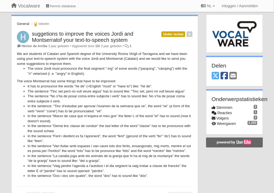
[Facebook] (224, 76)
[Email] (233, 76)
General (23, 24)
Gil (98, 46)
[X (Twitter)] (215, 76)
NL (208, 6)
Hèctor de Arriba (34, 46)
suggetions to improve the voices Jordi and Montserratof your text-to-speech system (82, 37)
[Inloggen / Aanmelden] (240, 5)
